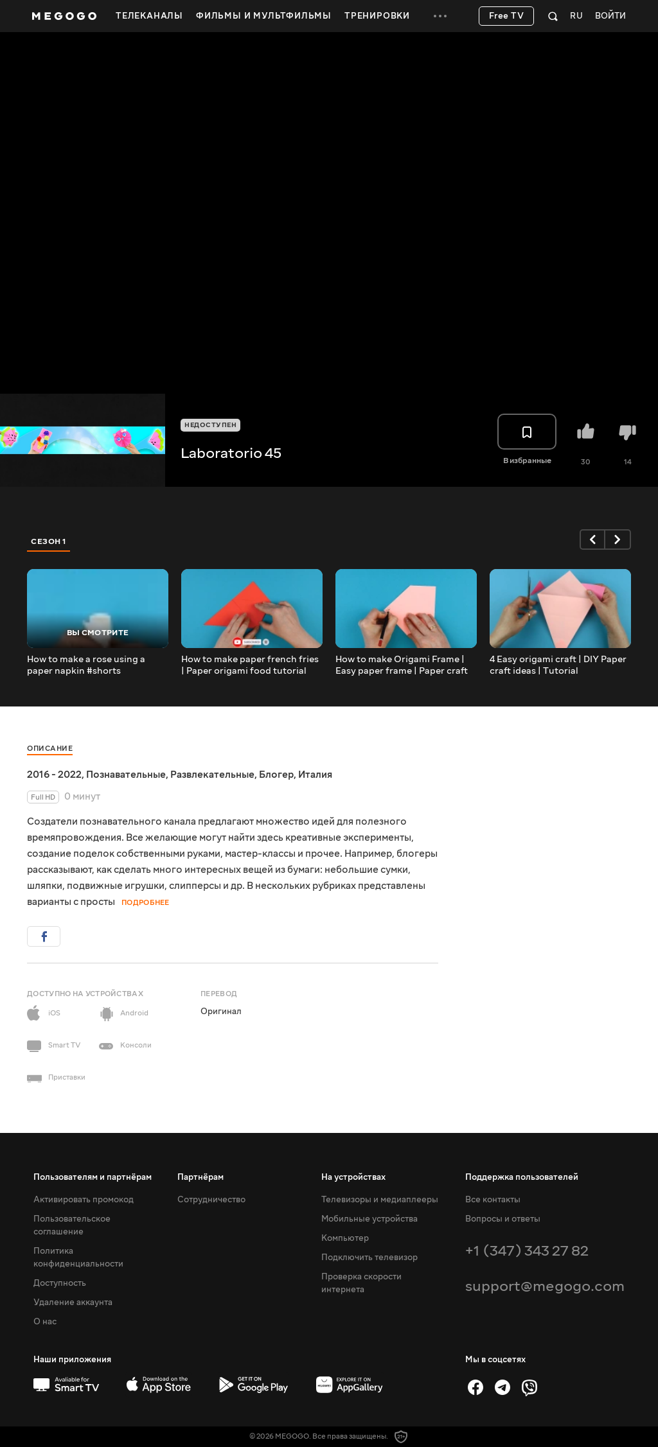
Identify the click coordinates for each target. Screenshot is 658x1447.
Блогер (276, 774)
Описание (50, 748)
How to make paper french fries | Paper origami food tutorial (250, 665)
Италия (315, 774)
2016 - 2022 (54, 774)
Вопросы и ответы (502, 1219)
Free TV (506, 16)
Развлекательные (212, 774)
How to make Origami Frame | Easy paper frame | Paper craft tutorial (401, 665)
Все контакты (492, 1200)
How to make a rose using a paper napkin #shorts (86, 665)
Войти (610, 16)
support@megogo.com (545, 1286)
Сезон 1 (49, 541)
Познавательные (126, 774)
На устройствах (353, 1177)
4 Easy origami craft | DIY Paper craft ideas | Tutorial (558, 665)
